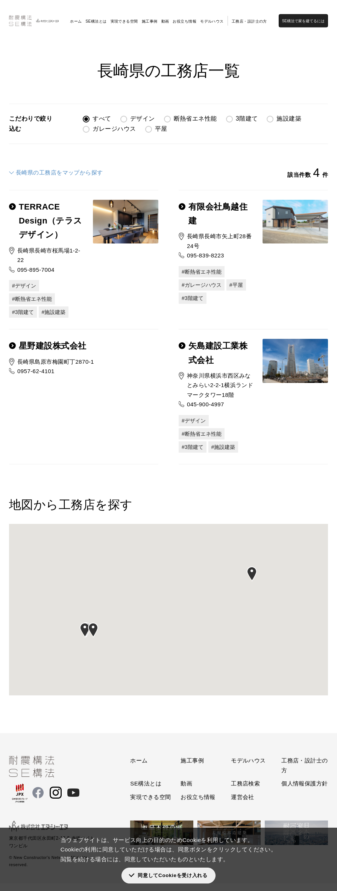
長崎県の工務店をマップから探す (59, 172)
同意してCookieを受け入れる (172, 875)
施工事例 (150, 16)
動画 (165, 16)
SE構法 (17, 37)
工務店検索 (43, 37)
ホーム (76, 16)
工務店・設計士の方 (249, 16)
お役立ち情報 (184, 16)
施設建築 (288, 118)
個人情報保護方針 (304, 791)
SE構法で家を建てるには (308, 15)
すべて (102, 118)
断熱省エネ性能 (195, 118)
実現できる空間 (124, 16)
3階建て (247, 118)
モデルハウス (212, 16)
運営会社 (242, 804)
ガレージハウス (114, 129)
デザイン (142, 118)
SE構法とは (95, 16)
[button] (85, 637)
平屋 (161, 129)
